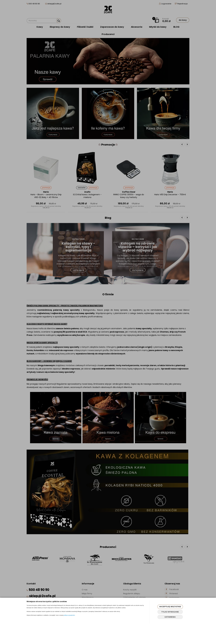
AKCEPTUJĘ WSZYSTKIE (170, 607)
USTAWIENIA (170, 617)
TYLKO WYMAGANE (170, 612)
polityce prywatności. (69, 615)
